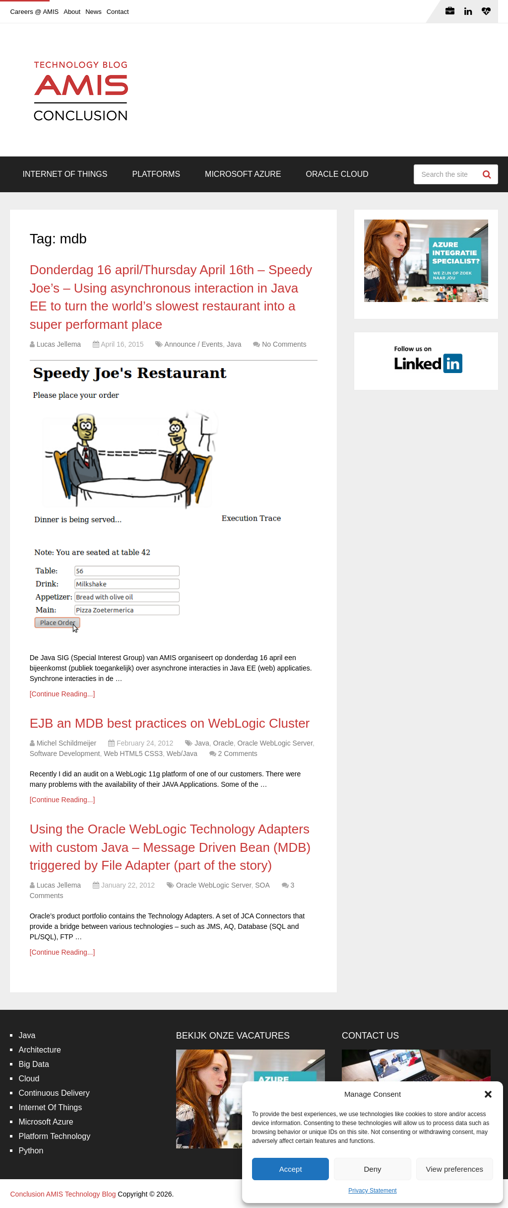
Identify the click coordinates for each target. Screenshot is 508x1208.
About (72, 11)
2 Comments (237, 753)
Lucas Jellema (59, 344)
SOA (262, 885)
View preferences (455, 1169)
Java (234, 344)
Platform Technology (54, 1136)
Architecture (39, 1050)
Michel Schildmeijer (67, 743)
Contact (118, 11)
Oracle (223, 743)
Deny (372, 1169)
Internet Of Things (64, 174)
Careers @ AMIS (34, 11)
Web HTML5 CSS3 (133, 753)
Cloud (28, 1078)
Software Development (65, 753)
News (93, 11)
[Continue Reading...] (62, 694)
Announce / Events (194, 344)
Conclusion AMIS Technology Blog (63, 1194)
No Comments (284, 344)
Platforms (156, 174)
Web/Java (182, 753)
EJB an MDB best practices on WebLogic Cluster (170, 723)
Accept (290, 1169)
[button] (488, 1094)
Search (488, 174)
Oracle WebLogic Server (275, 743)
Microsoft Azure (243, 174)
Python (30, 1150)
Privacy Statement (372, 1190)
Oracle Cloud (337, 174)
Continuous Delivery (53, 1093)
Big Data (33, 1064)
